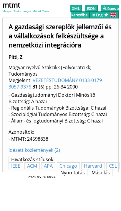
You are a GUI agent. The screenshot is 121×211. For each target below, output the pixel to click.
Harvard (93, 166)
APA (48, 166)
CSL (113, 166)
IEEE (15, 166)
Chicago (68, 166)
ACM (32, 166)
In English (104, 15)
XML (76, 8)
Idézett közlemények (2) (34, 150)
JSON (91, 8)
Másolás (101, 172)
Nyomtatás (72, 172)
